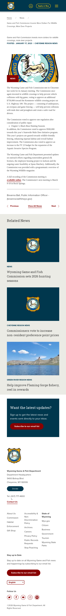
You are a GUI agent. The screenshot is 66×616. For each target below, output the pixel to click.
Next (53, 206)
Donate (15, 488)
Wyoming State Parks (49, 544)
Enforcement (13, 526)
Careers (28, 531)
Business (46, 529)
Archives (28, 527)
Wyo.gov (46, 521)
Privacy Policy (30, 535)
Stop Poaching (31, 547)
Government (47, 533)
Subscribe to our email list (26, 426)
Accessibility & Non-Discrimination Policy (31, 518)
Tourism (45, 538)
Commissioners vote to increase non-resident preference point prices (33, 333)
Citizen (45, 525)
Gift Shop (11, 530)
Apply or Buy (43, 6)
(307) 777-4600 (18, 497)
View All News (35, 206)
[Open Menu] (56, 6)
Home (9, 18)
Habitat (10, 522)
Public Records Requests (31, 542)
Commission (12, 517)
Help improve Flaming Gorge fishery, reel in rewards (33, 387)
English (12, 582)
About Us (11, 513)
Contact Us (12, 501)
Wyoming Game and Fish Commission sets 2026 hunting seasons (29, 276)
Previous (14, 206)
